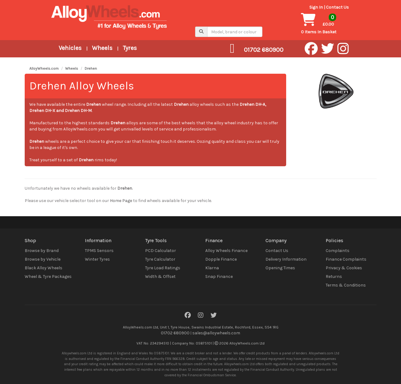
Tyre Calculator (160, 259)
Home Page (121, 200)
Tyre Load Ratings (162, 267)
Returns (334, 276)
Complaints (337, 250)
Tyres (130, 48)
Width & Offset (160, 276)
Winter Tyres (97, 259)
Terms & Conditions (346, 285)
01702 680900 (175, 333)
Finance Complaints (346, 259)
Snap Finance (219, 276)
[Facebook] (188, 315)
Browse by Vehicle (43, 259)
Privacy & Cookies (344, 267)
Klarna (212, 267)
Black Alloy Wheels (43, 267)
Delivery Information (286, 259)
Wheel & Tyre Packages (48, 276)
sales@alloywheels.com (216, 333)
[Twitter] (214, 315)
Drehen (91, 68)
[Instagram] (200, 315)
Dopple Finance (221, 259)
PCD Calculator (160, 250)
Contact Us (337, 7)
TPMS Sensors (99, 250)
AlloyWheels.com (44, 68)
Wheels (102, 48)
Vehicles (70, 48)
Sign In (316, 7)
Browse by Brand (42, 250)
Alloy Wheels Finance (226, 250)
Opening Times (280, 267)
